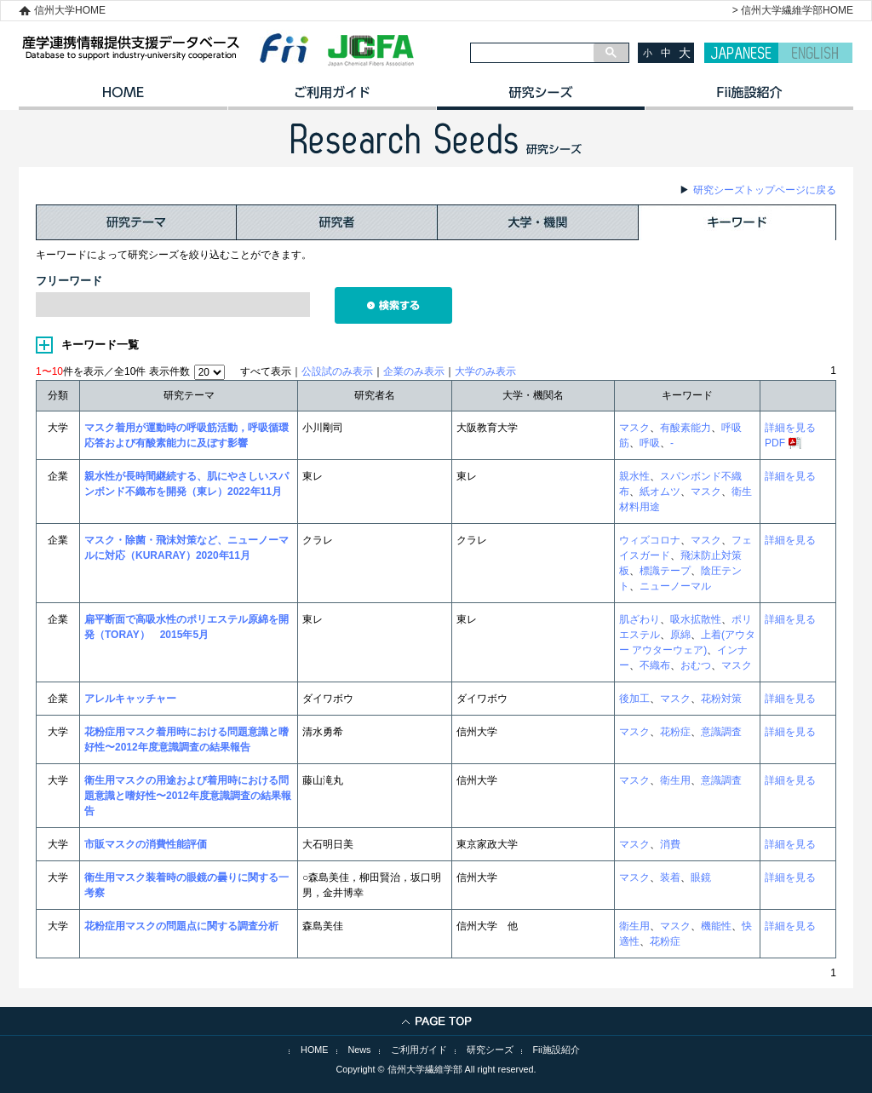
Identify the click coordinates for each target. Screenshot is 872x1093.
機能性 (716, 926)
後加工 (634, 699)
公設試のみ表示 (337, 371)
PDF (775, 443)
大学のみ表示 (485, 371)
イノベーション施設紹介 (749, 98)
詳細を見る (790, 428)
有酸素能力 (685, 428)
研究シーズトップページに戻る (764, 190)
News (359, 1049)
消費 (670, 844)
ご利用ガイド (331, 98)
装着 (670, 877)
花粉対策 (721, 699)
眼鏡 (701, 877)
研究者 (337, 222)
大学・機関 (538, 222)
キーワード (737, 222)
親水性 (634, 476)
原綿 (680, 635)
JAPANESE (741, 53)
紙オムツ (660, 492)
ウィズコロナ (649, 540)
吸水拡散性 (695, 619)
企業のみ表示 (414, 371)
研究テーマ (136, 222)
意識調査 (721, 732)
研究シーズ (540, 98)
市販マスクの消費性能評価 (145, 844)
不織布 (655, 665)
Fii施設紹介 (556, 1049)
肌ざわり (639, 619)
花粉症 (675, 732)
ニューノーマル (675, 586)
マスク (634, 428)
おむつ (695, 665)
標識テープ (665, 571)
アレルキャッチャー (130, 699)
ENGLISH (815, 53)
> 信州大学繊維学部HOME (792, 10)
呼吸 (650, 443)
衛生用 (675, 780)
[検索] (532, 52)
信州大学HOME (70, 10)
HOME (123, 98)
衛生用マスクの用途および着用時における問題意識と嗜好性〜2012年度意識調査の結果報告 (187, 795)
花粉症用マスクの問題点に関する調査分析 (181, 926)
